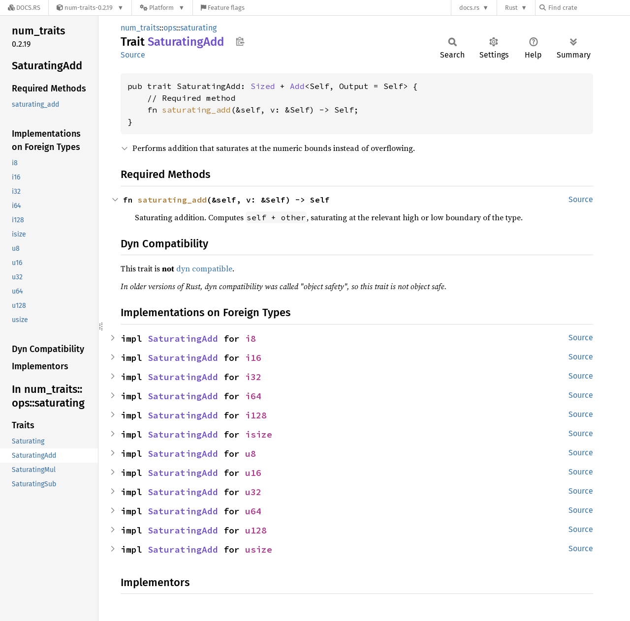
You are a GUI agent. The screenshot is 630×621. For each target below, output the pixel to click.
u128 (256, 530)
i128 (256, 415)
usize (258, 549)
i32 (253, 377)
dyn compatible (204, 268)
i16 (253, 357)
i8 (250, 338)
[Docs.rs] (24, 7)
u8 (250, 453)
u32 (253, 492)
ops (169, 27)
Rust (511, 7)
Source (133, 54)
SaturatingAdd (183, 338)
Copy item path (240, 41)
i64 (253, 396)
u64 (253, 511)
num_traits (140, 27)
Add (297, 86)
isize (258, 434)
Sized (263, 86)
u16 (253, 472)
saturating (198, 27)
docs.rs (469, 7)
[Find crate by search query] (588, 7)
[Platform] (162, 7)
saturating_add (196, 110)
